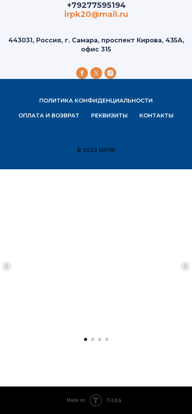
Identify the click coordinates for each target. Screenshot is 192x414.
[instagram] (110, 73)
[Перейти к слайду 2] (92, 339)
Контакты (156, 115)
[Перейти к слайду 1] (85, 339)
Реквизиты (109, 115)
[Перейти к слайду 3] (99, 339)
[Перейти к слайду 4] (106, 339)
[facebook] (82, 73)
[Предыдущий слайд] (6, 266)
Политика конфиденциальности (96, 100)
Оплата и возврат (48, 115)
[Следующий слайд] (185, 266)
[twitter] (96, 73)
